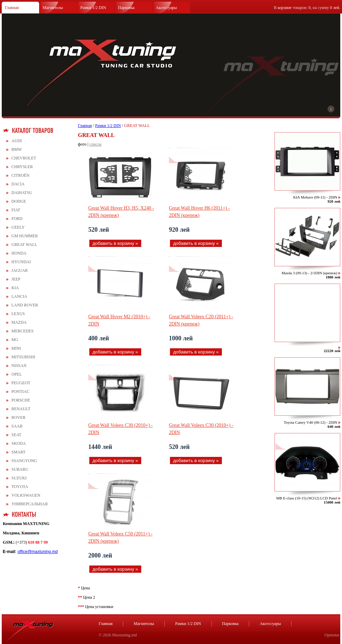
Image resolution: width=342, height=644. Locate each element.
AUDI (16, 140)
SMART (18, 452)
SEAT (16, 434)
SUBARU (19, 469)
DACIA (18, 184)
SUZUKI (19, 478)
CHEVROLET (23, 158)
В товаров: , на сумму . (307, 7)
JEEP (15, 279)
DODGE (18, 201)
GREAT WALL (24, 244)
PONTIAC (20, 391)
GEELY (18, 227)
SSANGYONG (24, 460)
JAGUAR (19, 270)
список (95, 144)
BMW (16, 149)
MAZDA (19, 322)
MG (14, 339)
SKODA (18, 443)
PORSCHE (20, 400)
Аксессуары (166, 7)
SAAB (16, 426)
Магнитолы (53, 7)
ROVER (18, 417)
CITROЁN (20, 175)
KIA (15, 287)
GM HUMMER (24, 235)
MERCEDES (22, 331)
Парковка (126, 7)
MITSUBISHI (23, 357)
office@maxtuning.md (38, 551)
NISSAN (18, 365)
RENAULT (20, 408)
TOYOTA (19, 486)
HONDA (18, 253)
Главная (12, 7)
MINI (16, 348)
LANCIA (19, 296)
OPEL (16, 374)
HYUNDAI (21, 261)
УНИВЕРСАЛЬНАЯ (29, 504)
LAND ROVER (24, 305)
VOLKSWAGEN (25, 495)
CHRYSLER (22, 166)
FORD (16, 218)
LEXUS (18, 313)
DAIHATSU (21, 192)
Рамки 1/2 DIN (93, 7)
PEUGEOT (20, 382)
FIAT (15, 210)
